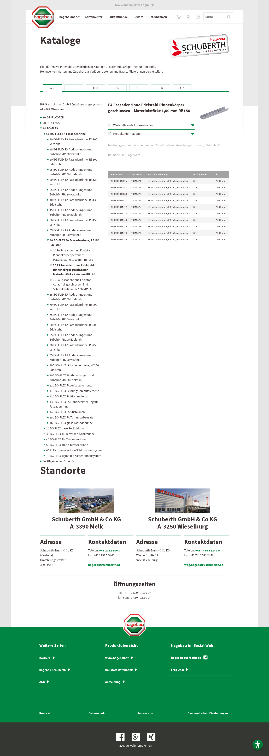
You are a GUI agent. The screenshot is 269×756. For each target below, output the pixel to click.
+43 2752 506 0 (109, 550)
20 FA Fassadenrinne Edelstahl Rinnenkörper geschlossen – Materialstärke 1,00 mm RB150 (74, 269)
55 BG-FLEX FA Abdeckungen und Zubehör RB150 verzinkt (71, 232)
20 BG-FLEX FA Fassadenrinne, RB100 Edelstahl (73, 161)
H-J (95, 88)
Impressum (145, 713)
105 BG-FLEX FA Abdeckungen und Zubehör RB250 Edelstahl (72, 377)
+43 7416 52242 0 (207, 550)
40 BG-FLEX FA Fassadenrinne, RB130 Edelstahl (73, 202)
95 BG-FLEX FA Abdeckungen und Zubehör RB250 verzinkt (71, 357)
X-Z (182, 88)
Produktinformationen (127, 134)
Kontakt (44, 713)
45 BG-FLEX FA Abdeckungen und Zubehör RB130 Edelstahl (71, 212)
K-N (117, 88)
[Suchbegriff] (218, 16)
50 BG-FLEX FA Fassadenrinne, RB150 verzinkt (73, 222)
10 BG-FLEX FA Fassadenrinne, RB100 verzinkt (73, 141)
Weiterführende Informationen (133, 125)
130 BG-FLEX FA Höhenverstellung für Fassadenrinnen (74, 404)
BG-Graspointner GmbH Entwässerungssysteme (71, 106)
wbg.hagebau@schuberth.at (203, 565)
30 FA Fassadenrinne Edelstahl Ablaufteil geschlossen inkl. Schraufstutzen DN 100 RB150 (72, 284)
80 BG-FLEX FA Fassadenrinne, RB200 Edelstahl (73, 327)
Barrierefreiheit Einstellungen (208, 713)
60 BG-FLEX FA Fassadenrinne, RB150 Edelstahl (75, 242)
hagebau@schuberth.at (104, 565)
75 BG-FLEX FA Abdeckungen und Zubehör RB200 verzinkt (71, 317)
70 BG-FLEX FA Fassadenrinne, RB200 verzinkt (73, 307)
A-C (52, 88)
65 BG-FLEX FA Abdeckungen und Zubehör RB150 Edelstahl (71, 297)
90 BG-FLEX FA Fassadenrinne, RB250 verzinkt (73, 347)
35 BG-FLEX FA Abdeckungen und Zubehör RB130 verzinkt (71, 192)
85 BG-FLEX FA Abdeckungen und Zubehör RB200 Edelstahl (71, 337)
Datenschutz (97, 713)
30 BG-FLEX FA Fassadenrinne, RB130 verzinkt (73, 182)
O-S (138, 88)
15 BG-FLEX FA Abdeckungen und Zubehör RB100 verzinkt (71, 151)
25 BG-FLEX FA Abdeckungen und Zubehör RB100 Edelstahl (71, 172)
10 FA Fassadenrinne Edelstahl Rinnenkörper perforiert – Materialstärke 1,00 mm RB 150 (73, 255)
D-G (74, 88)
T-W (160, 88)
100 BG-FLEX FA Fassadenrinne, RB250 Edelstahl (74, 367)
